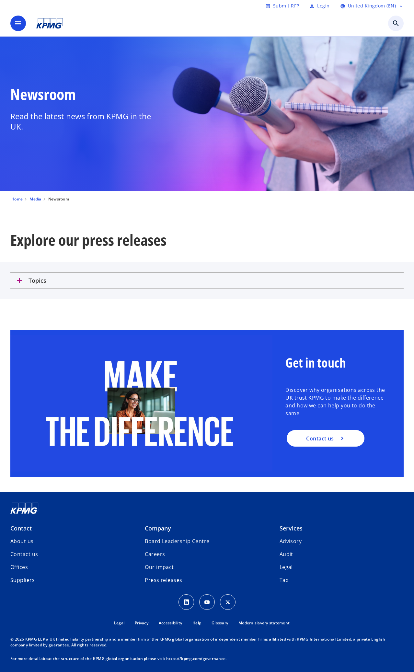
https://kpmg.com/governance (195, 658)
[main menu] (18, 23)
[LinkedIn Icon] (186, 602)
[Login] (319, 6)
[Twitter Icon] (228, 602)
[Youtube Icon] (207, 602)
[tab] (207, 280)
